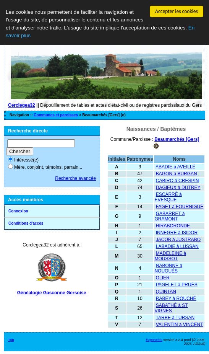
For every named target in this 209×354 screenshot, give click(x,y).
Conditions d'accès (25, 223)
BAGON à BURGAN (176, 173)
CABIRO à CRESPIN (177, 180)
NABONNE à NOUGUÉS (168, 268)
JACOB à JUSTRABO (178, 239)
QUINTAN (166, 291)
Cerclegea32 (21, 105)
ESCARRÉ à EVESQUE (167, 197)
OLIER (163, 278)
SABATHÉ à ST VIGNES (171, 308)
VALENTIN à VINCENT (179, 324)
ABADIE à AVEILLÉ (176, 167)
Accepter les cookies (176, 11)
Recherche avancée (75, 178)
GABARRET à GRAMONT (169, 216)
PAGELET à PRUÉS (177, 284)
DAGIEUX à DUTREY (178, 187)
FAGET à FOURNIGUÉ (179, 206)
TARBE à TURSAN (175, 317)
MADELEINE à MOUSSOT (170, 256)
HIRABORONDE (173, 225)
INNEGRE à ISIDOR (177, 232)
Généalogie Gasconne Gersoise (51, 292)
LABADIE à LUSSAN (177, 246)
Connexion (18, 211)
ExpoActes (154, 340)
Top (11, 340)
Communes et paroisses (56, 115)
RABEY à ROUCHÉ (176, 298)
